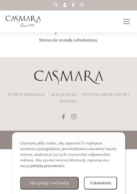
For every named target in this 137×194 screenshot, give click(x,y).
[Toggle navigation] (126, 21)
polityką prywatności (47, 166)
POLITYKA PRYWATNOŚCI (106, 94)
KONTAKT (69, 101)
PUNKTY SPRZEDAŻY (26, 94)
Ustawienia (100, 183)
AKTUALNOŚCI (64, 94)
